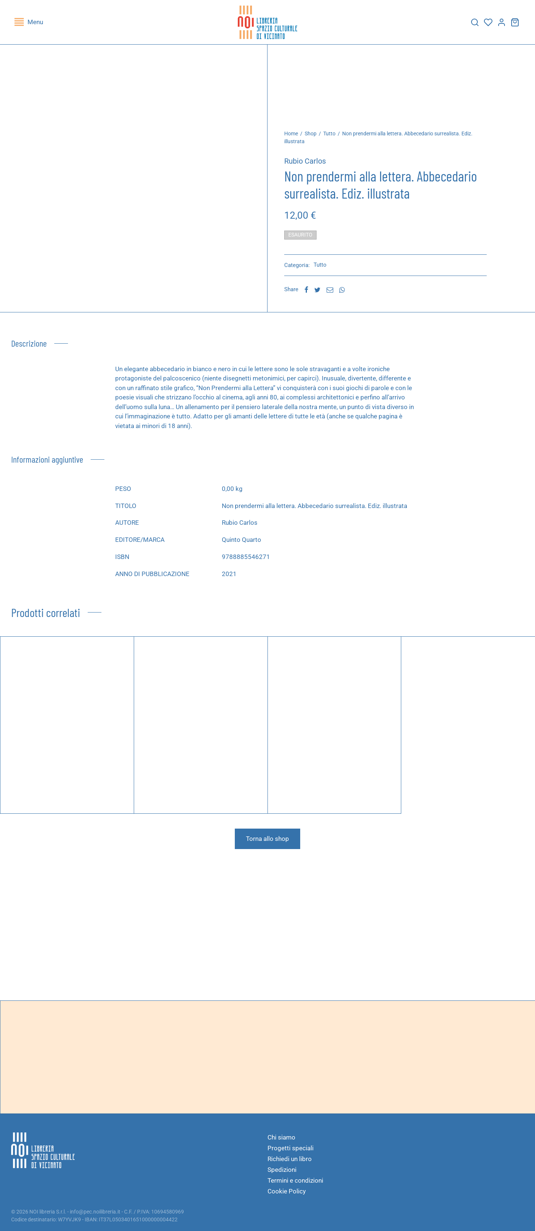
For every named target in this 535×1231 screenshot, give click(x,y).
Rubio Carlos (305, 161)
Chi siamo (281, 1137)
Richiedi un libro (290, 1159)
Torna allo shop (267, 838)
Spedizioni (282, 1169)
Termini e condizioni (295, 1180)
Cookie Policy (287, 1191)
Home (291, 133)
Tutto (329, 133)
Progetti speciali (291, 1148)
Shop (311, 133)
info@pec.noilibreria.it (95, 1212)
